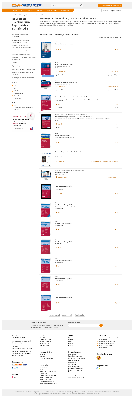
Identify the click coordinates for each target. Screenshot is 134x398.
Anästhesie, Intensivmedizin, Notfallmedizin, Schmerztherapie (21, 46)
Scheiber (74, 152)
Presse (70, 341)
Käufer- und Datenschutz (106, 343)
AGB (41, 369)
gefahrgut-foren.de (73, 360)
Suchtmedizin (59, 157)
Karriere (70, 343)
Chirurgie (14, 62)
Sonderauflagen (44, 343)
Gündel (66, 95)
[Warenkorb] (116, 10)
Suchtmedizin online (61, 172)
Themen (14, 10)
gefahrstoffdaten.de (74, 366)
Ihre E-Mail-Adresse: (74, 322)
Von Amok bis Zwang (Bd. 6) (63, 278)
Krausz (69, 152)
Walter (82, 152)
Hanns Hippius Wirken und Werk (65, 44)
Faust (56, 184)
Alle (14, 86)
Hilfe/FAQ (43, 356)
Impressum (43, 368)
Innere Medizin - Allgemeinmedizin (22, 51)
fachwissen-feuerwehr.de (75, 368)
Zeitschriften (16, 98)
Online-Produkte (18, 96)
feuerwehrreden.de (74, 372)
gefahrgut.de (72, 355)
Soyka (78, 152)
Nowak (85, 95)
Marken (70, 339)
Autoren (70, 345)
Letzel (81, 95)
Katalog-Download (45, 341)
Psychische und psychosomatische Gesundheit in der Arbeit (73, 97)
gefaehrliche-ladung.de (75, 356)
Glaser (61, 95)
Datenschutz (43, 373)
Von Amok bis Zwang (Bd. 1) (63, 186)
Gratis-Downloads (52, 10)
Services (30, 10)
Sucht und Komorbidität (62, 135)
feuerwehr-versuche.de (75, 370)
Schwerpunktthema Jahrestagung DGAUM (22, 108)
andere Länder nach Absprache (90, 394)
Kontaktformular (17, 353)
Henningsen (71, 95)
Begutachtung (16, 66)
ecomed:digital (44, 345)
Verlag (22, 10)
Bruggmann (64, 152)
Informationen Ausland (112, 392)
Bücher (15, 88)
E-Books (15, 91)
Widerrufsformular (45, 379)
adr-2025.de (72, 362)
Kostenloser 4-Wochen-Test (107, 341)
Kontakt (42, 355)
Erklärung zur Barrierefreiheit (48, 383)
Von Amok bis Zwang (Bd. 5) (63, 260)
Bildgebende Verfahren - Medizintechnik (23, 69)
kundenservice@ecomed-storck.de (22, 348)
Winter (56, 62)
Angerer (57, 95)
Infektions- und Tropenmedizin (21, 54)
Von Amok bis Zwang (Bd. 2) (63, 205)
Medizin (17, 15)
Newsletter (40, 10)
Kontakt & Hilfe (65, 10)
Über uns (71, 338)
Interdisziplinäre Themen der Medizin (23, 78)
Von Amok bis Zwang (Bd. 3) (63, 223)
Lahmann (77, 95)
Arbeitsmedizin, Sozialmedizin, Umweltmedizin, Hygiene (21, 41)
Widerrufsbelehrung (46, 377)
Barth (56, 133)
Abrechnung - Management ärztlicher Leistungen (23, 73)
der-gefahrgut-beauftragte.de (76, 358)
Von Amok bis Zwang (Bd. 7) (63, 297)
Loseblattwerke (17, 93)
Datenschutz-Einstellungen (48, 375)
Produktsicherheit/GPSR (47, 381)
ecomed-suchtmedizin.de (75, 376)
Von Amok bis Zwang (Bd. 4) (63, 242)
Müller (56, 42)
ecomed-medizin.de (74, 374)
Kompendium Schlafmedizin (64, 64)
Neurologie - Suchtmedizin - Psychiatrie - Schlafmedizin (33, 15)
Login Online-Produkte (46, 358)
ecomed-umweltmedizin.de (76, 378)
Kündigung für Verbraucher (48, 371)
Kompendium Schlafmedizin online (66, 82)
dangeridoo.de (72, 364)
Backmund (57, 152)
